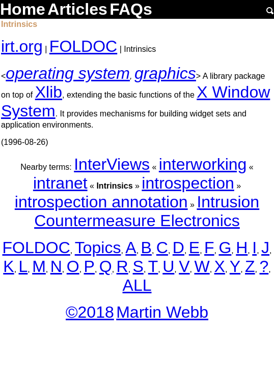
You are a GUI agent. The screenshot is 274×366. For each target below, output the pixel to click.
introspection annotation (101, 202)
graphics (165, 73)
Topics (98, 247)
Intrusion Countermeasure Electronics (146, 211)
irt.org (22, 46)
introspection (188, 183)
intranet (60, 183)
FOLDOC (83, 46)
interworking (203, 164)
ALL (137, 285)
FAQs (130, 9)
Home (22, 9)
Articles (77, 9)
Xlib (48, 92)
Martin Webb (162, 312)
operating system (68, 73)
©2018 (90, 312)
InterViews (112, 164)
